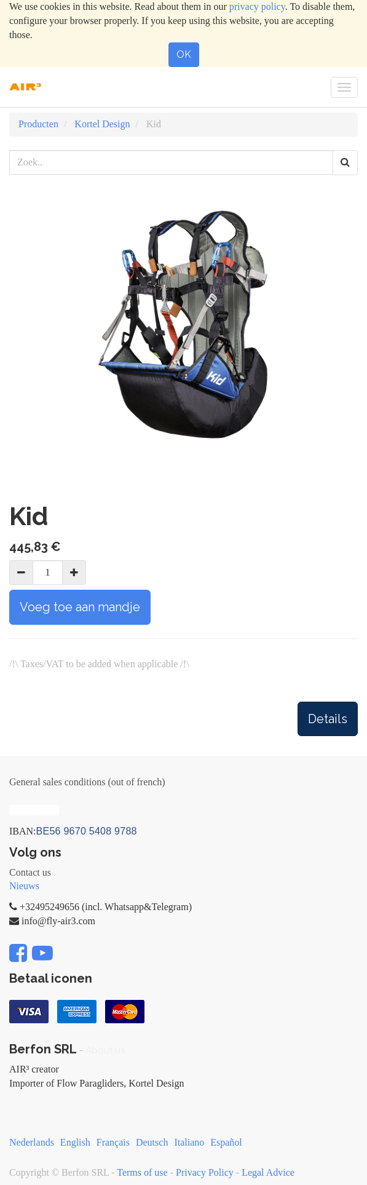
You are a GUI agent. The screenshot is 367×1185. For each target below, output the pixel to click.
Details (327, 718)
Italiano (189, 1142)
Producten (38, 124)
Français (113, 1142)
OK (183, 54)
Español (226, 1142)
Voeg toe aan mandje (80, 607)
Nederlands (31, 1142)
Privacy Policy (205, 1172)
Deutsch (152, 1142)
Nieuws (24, 886)
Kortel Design (102, 124)
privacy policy (257, 6)
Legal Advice (268, 1172)
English (75, 1142)
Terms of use (142, 1172)
